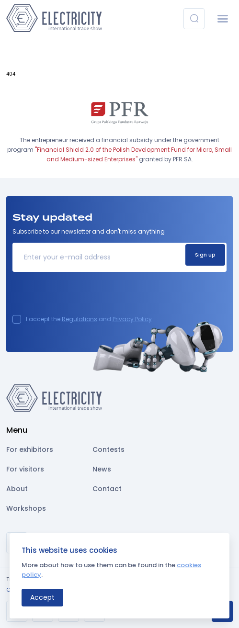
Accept (42, 597)
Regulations (79, 319)
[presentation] (85, 296)
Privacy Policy (132, 319)
